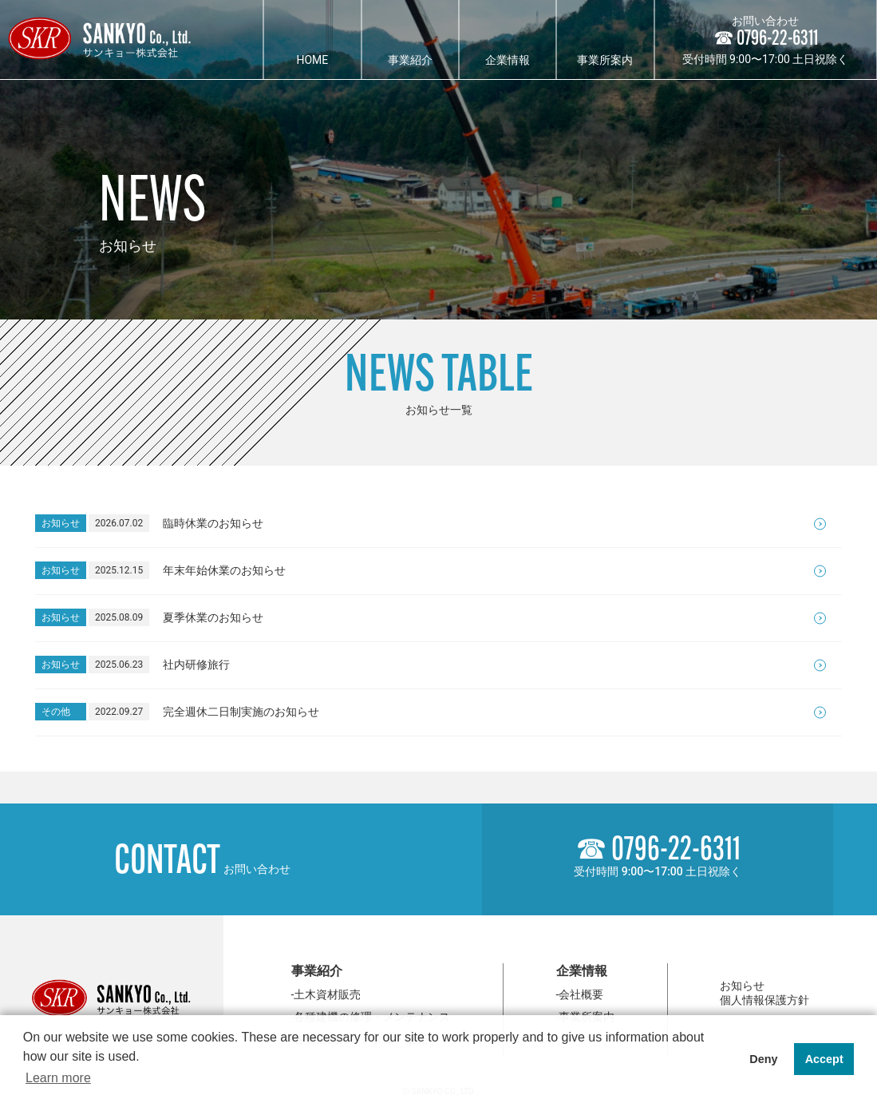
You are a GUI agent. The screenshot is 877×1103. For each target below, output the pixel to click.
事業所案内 (605, 60)
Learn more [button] (58, 1078)
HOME (312, 60)
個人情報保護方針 (764, 1000)
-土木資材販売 (326, 994)
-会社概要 (580, 994)
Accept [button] (824, 1059)
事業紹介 (410, 60)
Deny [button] (763, 1059)
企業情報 (507, 60)
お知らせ (742, 985)
